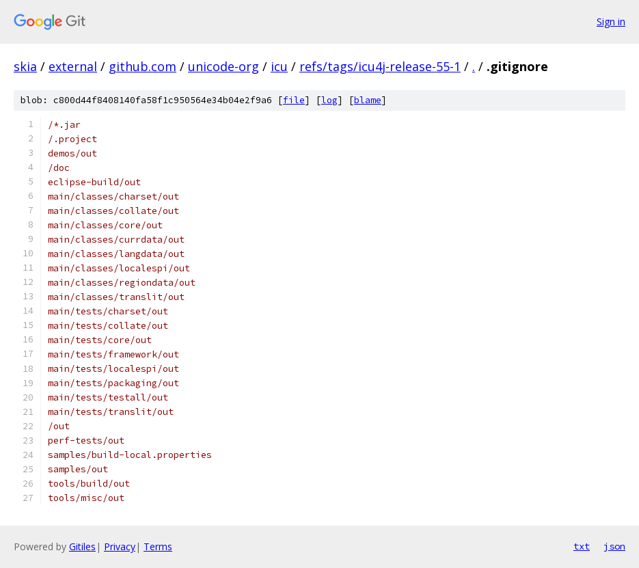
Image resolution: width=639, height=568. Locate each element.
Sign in (611, 21)
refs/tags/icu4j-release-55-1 (380, 66)
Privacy (119, 546)
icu (279, 66)
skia (25, 66)
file (294, 100)
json (614, 546)
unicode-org (223, 66)
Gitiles (82, 546)
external (73, 66)
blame (367, 100)
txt (581, 546)
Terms (158, 546)
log (329, 100)
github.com (142, 66)
